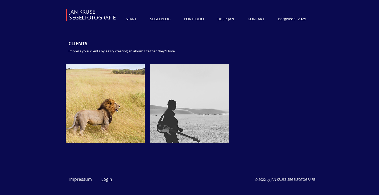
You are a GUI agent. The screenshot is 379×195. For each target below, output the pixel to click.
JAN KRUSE (82, 11)
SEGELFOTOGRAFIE (92, 17)
